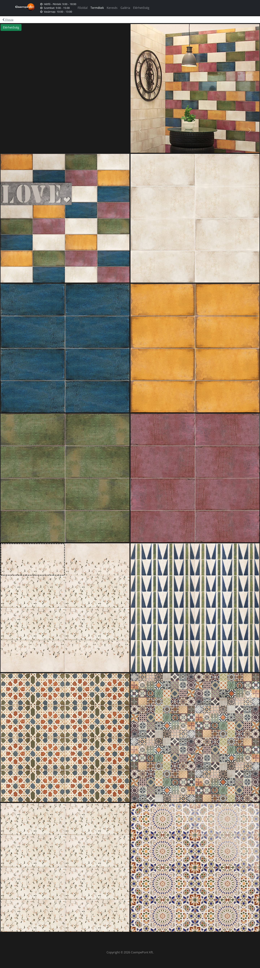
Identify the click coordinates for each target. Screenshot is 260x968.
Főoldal (83, 8)
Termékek (97, 8)
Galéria (125, 8)
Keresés (112, 8)
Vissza (7, 20)
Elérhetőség (141, 8)
